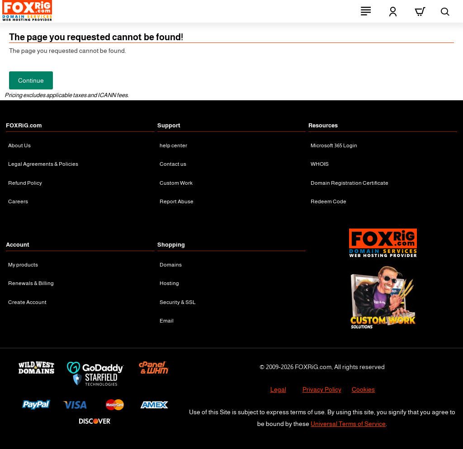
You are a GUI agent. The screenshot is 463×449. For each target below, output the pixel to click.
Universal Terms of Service (348, 423)
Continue (31, 80)
